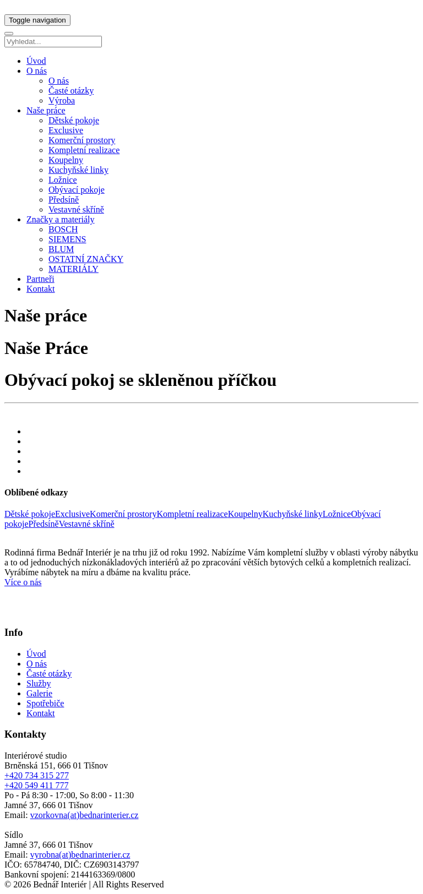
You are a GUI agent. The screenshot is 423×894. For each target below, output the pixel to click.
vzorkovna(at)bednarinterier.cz (84, 815)
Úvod (36, 61)
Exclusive (65, 130)
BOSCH (63, 229)
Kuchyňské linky (78, 170)
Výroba (61, 100)
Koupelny (65, 160)
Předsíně (63, 199)
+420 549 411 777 (36, 785)
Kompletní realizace (84, 150)
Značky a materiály (60, 219)
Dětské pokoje (73, 120)
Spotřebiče (45, 703)
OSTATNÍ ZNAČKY (85, 259)
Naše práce (46, 110)
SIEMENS (67, 239)
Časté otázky (71, 90)
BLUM (61, 249)
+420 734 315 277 (36, 775)
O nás (36, 70)
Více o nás (23, 582)
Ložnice (62, 179)
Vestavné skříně (76, 209)
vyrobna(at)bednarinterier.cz (80, 854)
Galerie (39, 693)
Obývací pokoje (76, 189)
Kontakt (40, 288)
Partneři (40, 279)
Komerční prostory (81, 140)
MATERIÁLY (73, 269)
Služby (38, 683)
